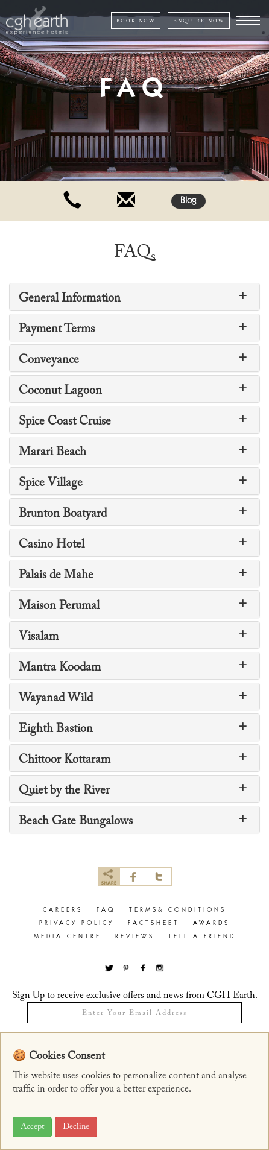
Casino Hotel (51, 545)
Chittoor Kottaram (64, 760)
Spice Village (51, 483)
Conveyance (49, 360)
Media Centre (67, 937)
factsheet (153, 923)
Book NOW (135, 21)
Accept (32, 1127)
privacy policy (76, 923)
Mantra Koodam (60, 668)
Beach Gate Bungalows (76, 821)
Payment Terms (57, 329)
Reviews (134, 937)
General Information (70, 298)
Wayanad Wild (56, 698)
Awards (211, 923)
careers (63, 910)
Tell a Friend (202, 937)
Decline (76, 1127)
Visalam (39, 637)
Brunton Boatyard (63, 514)
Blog (188, 201)
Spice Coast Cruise (65, 421)
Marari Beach (52, 452)
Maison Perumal (59, 606)
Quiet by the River (64, 791)
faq (106, 910)
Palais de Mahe (56, 575)
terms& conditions (177, 910)
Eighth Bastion (56, 729)
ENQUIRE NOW (198, 21)
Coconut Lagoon (60, 391)
